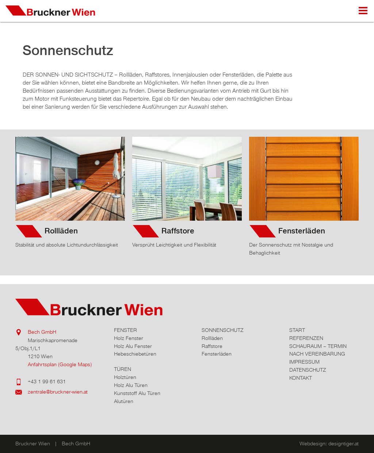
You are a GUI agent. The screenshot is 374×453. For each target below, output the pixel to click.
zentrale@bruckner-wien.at (58, 392)
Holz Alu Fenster (133, 346)
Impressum (304, 362)
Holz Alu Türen (131, 385)
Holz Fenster (128, 338)
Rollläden (61, 231)
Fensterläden (301, 231)
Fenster (125, 330)
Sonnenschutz (223, 330)
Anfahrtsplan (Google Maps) (60, 364)
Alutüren (123, 401)
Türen (122, 369)
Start (297, 330)
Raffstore (177, 231)
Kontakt (300, 378)
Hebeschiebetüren (135, 354)
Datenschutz (307, 370)
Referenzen (306, 338)
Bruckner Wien (56, 10)
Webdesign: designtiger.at (329, 443)
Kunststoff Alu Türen (137, 393)
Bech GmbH (42, 332)
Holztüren (125, 377)
